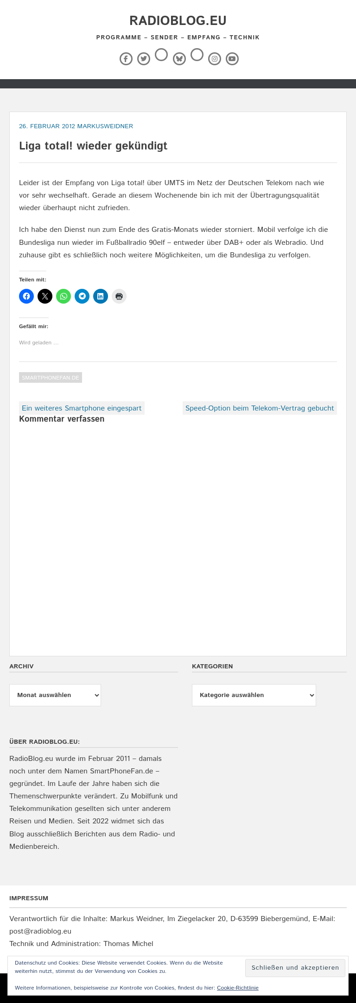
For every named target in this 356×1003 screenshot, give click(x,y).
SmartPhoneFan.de (50, 378)
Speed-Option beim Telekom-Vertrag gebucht (259, 408)
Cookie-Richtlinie (238, 988)
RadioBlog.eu (178, 21)
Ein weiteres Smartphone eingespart (82, 408)
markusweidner (105, 126)
